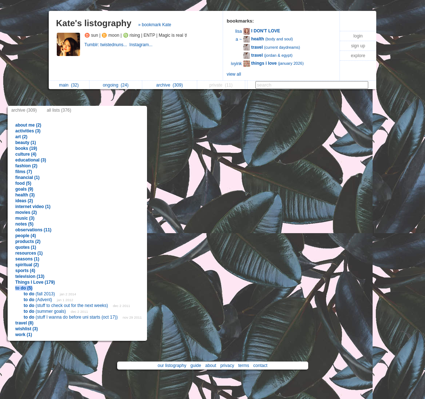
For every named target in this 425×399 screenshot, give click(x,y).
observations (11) (33, 229)
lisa (238, 31)
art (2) (21, 136)
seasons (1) (27, 259)
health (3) (25, 194)
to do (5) (23, 288)
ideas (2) (24, 200)
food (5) (23, 183)
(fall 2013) (40, 293)
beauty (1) (25, 142)
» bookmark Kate (154, 24)
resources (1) (29, 253)
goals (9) (24, 189)
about (210, 365)
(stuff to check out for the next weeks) (66, 305)
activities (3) (27, 130)
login (357, 36)
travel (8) (24, 323)
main (69, 85)
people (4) (25, 235)
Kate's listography (93, 23)
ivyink (236, 63)
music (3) (25, 218)
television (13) (29, 276)
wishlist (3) (26, 328)
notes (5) (24, 224)
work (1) (23, 334)
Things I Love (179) (35, 282)
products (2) (27, 241)
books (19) (26, 148)
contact (260, 365)
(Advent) (38, 299)
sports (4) (25, 270)
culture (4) (25, 154)
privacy (227, 365)
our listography (172, 365)
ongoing (115, 85)
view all (234, 74)
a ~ (239, 39)
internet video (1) (33, 206)
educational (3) (30, 160)
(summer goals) (45, 311)
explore (358, 55)
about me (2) (28, 125)
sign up (358, 45)
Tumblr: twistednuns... (107, 44)
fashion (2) (26, 165)
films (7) (23, 171)
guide (195, 365)
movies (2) (26, 212)
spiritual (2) (27, 264)
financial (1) (27, 177)
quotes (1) (25, 247)
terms (243, 365)
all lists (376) (59, 110)
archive (169, 85)
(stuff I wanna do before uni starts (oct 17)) (71, 317)
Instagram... (142, 44)
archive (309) (24, 110)
